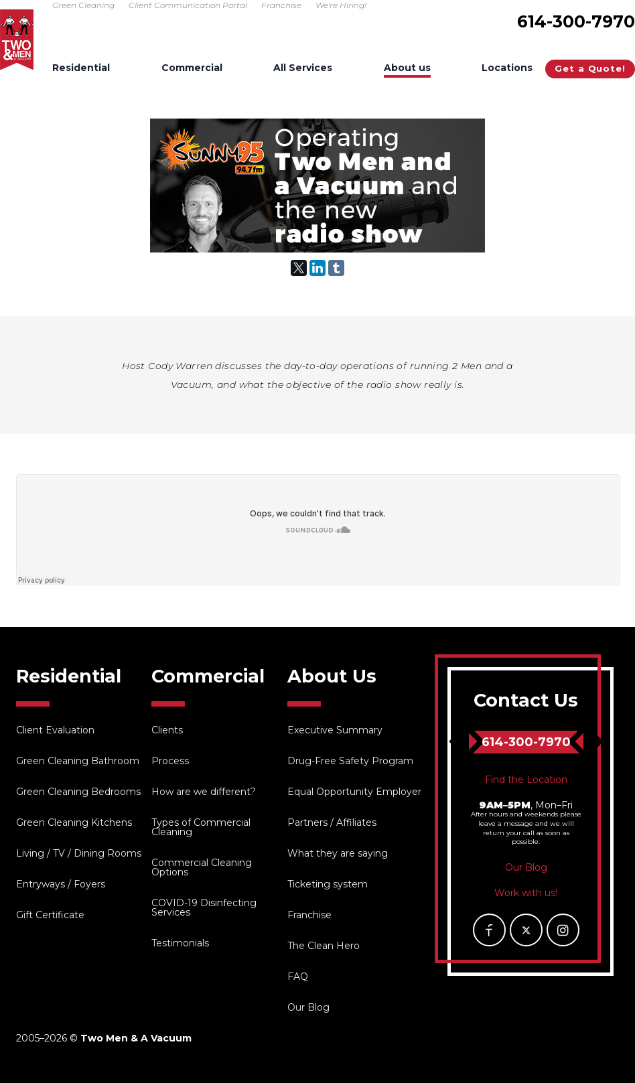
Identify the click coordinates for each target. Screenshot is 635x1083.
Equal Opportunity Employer (354, 791)
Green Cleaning (83, 5)
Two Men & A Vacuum (16, 39)
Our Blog (308, 1007)
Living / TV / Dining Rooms (78, 853)
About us (407, 68)
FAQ (297, 976)
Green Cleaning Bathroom (77, 761)
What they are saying (337, 853)
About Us (331, 676)
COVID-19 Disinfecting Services (204, 907)
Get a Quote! (590, 68)
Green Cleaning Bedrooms (78, 791)
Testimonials (180, 943)
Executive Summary (334, 730)
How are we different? (203, 791)
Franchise (281, 5)
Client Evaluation (55, 730)
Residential (81, 68)
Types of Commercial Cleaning (201, 827)
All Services (302, 68)
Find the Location (526, 780)
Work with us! (525, 893)
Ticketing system (327, 884)
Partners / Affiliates (331, 822)
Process (170, 761)
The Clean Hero (323, 945)
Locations (507, 68)
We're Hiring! (340, 5)
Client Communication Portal (188, 5)
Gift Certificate (50, 915)
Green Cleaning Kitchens (74, 822)
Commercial (191, 68)
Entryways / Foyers (60, 884)
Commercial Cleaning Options (201, 867)
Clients (167, 730)
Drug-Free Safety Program (350, 761)
